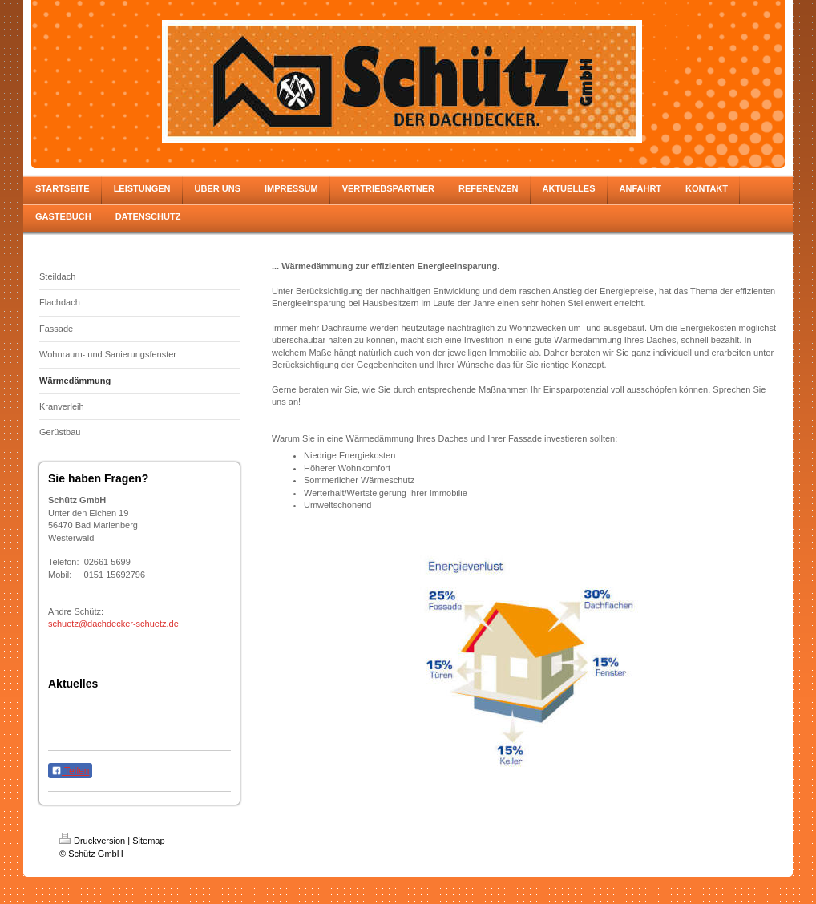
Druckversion (92, 840)
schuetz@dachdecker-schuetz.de (113, 623)
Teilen (70, 771)
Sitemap (148, 840)
